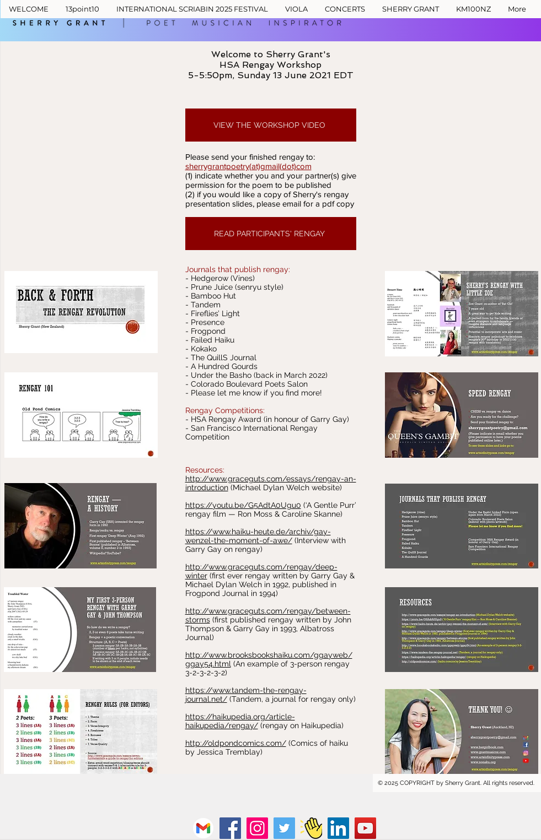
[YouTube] (365, 828)
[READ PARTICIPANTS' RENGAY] (270, 233)
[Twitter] (284, 828)
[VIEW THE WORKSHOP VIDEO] (270, 125)
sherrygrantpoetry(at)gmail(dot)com (248, 166)
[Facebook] (230, 828)
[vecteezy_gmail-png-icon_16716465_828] (203, 828)
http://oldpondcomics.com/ (235, 743)
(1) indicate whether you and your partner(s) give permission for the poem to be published (270, 180)
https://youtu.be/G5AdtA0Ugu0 (243, 505)
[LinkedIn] (338, 828)
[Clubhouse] (311, 828)
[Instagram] (257, 828)
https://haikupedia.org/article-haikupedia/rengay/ (240, 721)
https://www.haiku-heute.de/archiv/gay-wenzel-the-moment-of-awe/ (258, 536)
